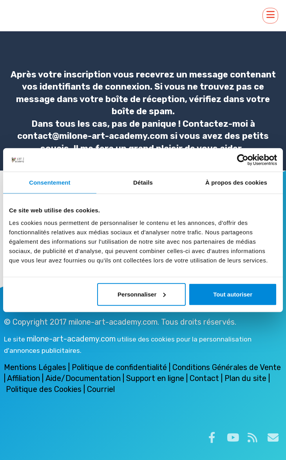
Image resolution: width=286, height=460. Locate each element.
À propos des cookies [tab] (236, 182)
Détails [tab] (143, 182)
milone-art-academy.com (71, 338)
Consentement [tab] (49, 182)
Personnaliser (142, 294)
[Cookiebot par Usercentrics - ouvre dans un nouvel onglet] (242, 160)
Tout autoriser (232, 294)
